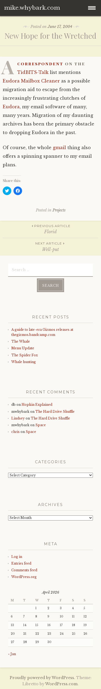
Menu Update (22, 348)
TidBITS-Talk (32, 72)
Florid (50, 228)
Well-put (50, 246)
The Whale (20, 341)
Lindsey (18, 418)
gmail (59, 147)
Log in (16, 557)
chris (15, 432)
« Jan (12, 654)
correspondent (40, 63)
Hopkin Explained (37, 405)
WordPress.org (24, 577)
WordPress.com (61, 683)
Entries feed (21, 563)
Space (40, 425)
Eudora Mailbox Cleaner (31, 81)
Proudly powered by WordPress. (42, 677)
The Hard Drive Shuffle (55, 412)
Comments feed (24, 570)
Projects (59, 210)
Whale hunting (23, 362)
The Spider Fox (24, 355)
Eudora (11, 106)
